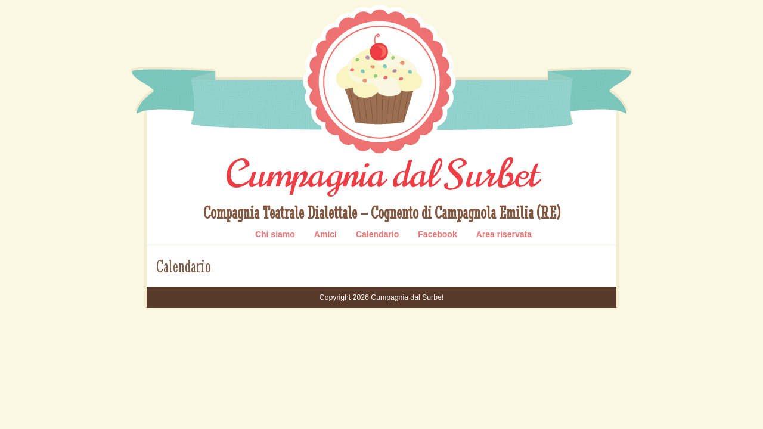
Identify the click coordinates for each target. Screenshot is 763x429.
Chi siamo (275, 234)
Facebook (437, 234)
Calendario (377, 234)
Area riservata (504, 234)
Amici (325, 234)
